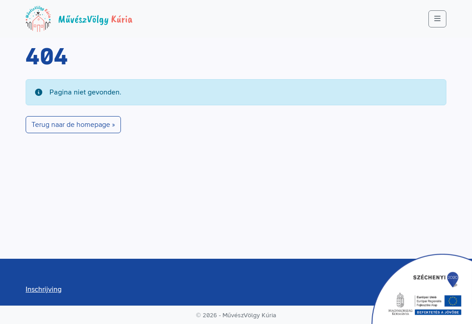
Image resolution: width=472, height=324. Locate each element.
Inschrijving (44, 289)
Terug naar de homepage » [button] (73, 124)
